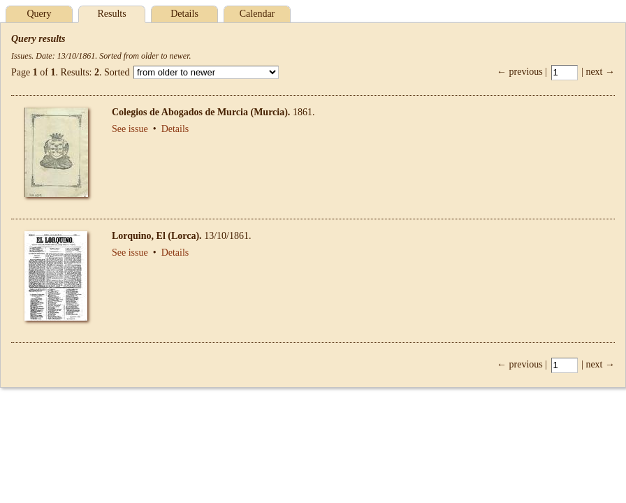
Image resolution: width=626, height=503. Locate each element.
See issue (130, 129)
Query (39, 13)
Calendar (257, 13)
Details (184, 13)
